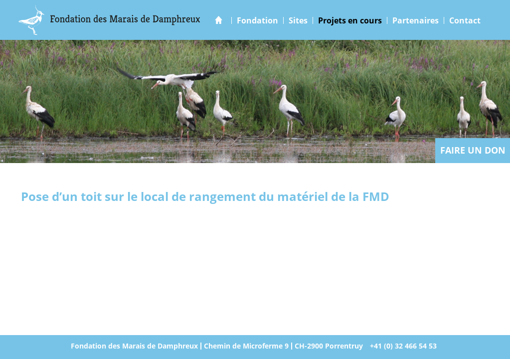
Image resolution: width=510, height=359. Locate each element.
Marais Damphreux (109, 20)
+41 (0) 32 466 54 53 (403, 346)
